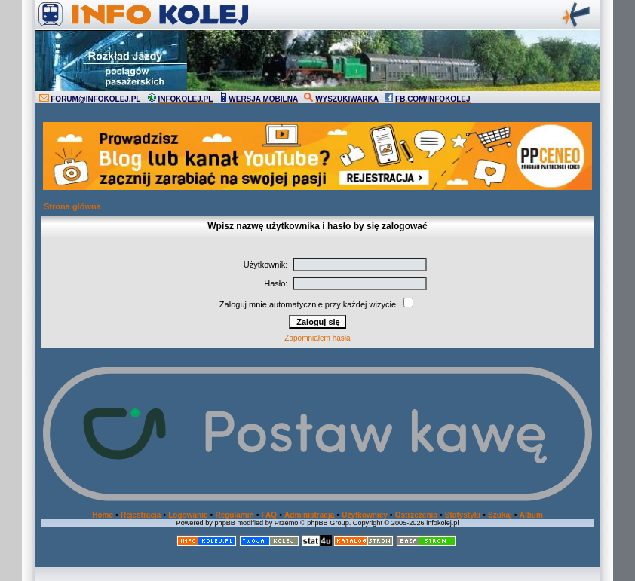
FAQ (270, 515)
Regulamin (234, 515)
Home (102, 515)
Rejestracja (141, 515)
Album (531, 515)
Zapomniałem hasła (317, 338)
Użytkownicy (365, 515)
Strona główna (72, 206)
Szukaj (500, 515)
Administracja (309, 515)
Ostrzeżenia (416, 515)
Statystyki (462, 515)
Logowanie (187, 515)
